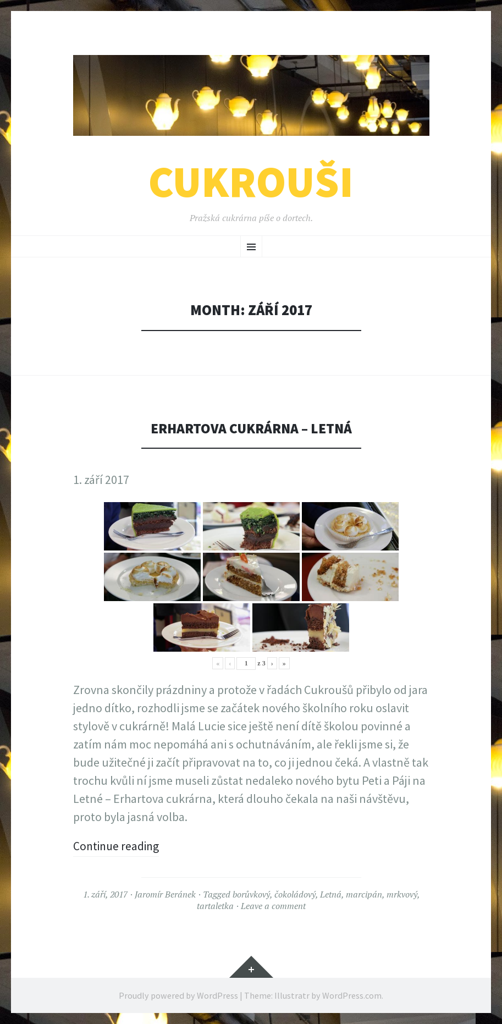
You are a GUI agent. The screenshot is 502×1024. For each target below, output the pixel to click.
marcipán (364, 894)
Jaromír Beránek (165, 894)
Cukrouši (251, 182)
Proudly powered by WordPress (178, 995)
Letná (330, 894)
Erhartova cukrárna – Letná (251, 428)
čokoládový (295, 894)
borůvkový (251, 894)
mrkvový (402, 894)
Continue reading (117, 846)
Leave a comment (273, 906)
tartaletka (215, 906)
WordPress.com (352, 995)
